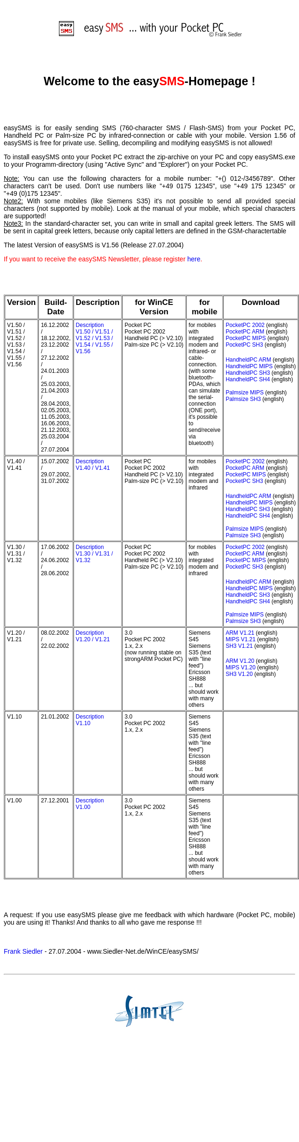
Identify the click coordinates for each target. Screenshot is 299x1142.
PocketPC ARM (245, 331)
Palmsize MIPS (244, 392)
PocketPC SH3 (244, 344)
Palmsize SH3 (243, 399)
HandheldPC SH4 (248, 379)
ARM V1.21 (240, 633)
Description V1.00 (90, 803)
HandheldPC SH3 (248, 373)
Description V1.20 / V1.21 (93, 636)
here (193, 259)
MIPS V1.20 (240, 667)
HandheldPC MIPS (249, 366)
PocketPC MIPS (246, 338)
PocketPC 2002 (245, 325)
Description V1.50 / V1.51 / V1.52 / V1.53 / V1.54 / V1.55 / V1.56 (94, 338)
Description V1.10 (90, 720)
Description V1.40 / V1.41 (93, 464)
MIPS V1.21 (240, 639)
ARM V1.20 (240, 661)
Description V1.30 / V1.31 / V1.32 (94, 554)
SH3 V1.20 (239, 674)
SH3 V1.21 (239, 646)
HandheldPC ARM (248, 359)
